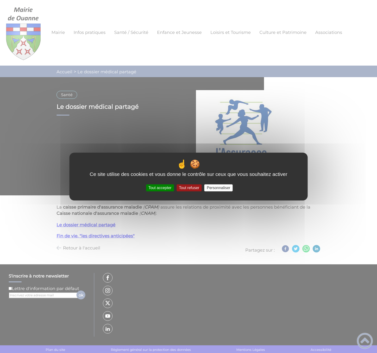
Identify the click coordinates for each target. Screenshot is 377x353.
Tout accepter (159, 188)
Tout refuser (189, 188)
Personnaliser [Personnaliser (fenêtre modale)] (218, 188)
